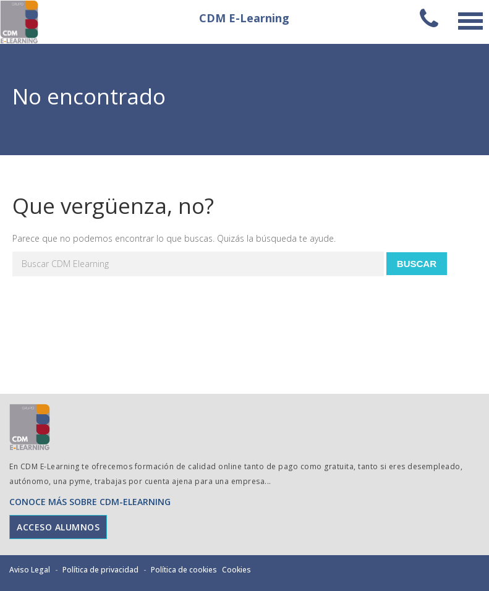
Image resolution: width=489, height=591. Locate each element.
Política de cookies (184, 569)
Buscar (416, 263)
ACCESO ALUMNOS (58, 527)
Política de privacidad (100, 569)
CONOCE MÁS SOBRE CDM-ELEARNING (90, 502)
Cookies (236, 569)
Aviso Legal (29, 569)
